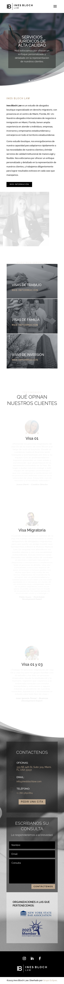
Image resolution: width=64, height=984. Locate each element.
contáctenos (43, 886)
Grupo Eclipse (50, 980)
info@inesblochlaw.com (29, 781)
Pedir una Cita (32, 802)
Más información (19, 184)
